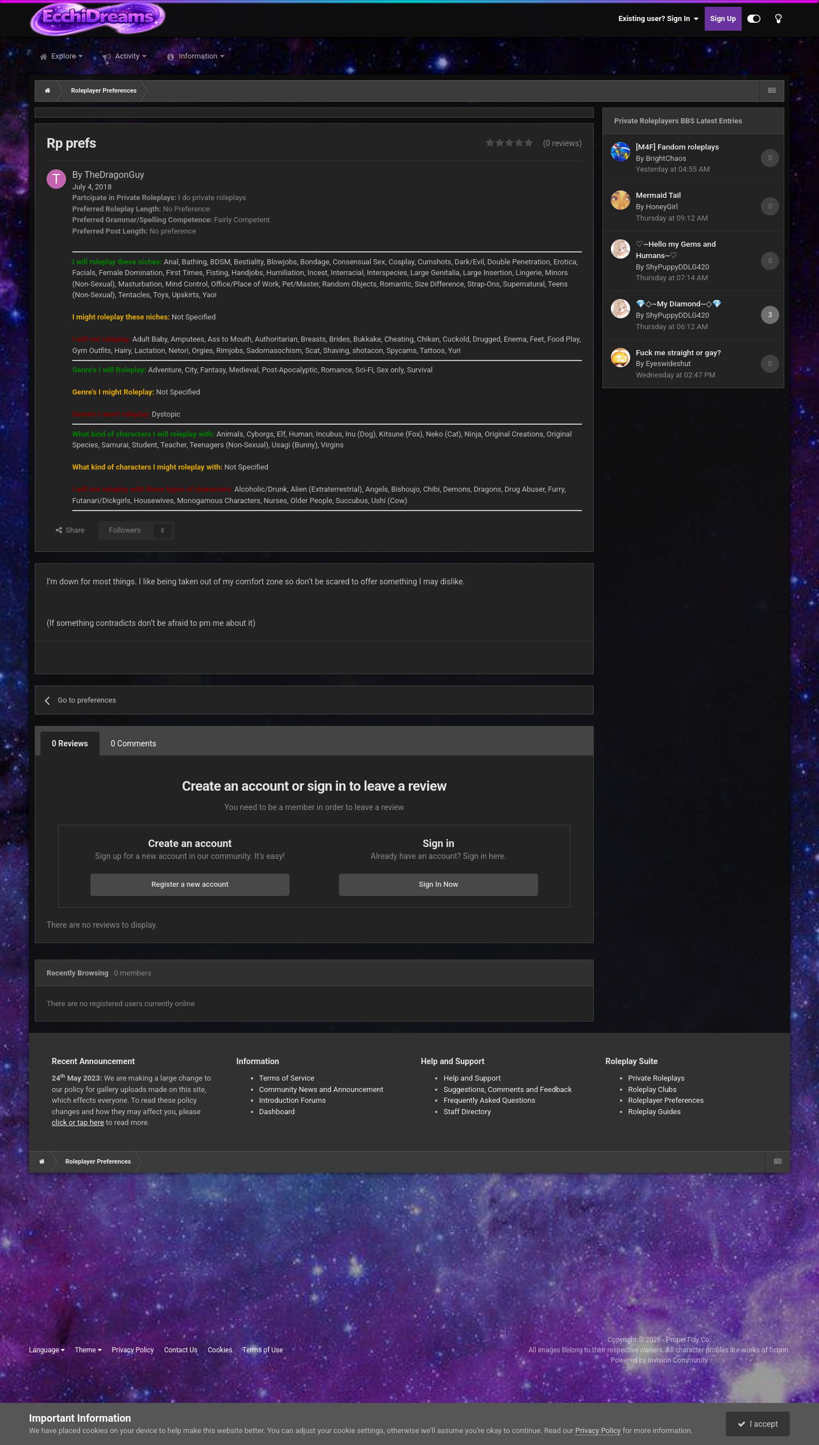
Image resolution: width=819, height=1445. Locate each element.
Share (70, 530)
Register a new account (190, 884)
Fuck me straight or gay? (678, 352)
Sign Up (723, 18)
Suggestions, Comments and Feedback (508, 1089)
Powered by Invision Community (659, 1360)
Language (47, 1350)
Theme (88, 1350)
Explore (63, 56)
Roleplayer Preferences (666, 1100)
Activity (127, 56)
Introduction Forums (292, 1100)
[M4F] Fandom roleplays (677, 146)
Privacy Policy (133, 1350)
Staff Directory (467, 1111)
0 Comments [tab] (133, 743)
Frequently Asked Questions (489, 1100)
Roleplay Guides (654, 1111)
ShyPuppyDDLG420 (677, 267)
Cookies (220, 1350)
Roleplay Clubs (652, 1089)
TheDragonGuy (114, 174)
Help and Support (472, 1078)
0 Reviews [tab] (70, 743)
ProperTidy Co (687, 1340)
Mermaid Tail (658, 195)
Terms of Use (262, 1350)
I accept (757, 1424)
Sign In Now (438, 884)
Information (198, 56)
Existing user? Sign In (659, 19)
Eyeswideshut (668, 363)
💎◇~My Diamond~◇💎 (679, 303)
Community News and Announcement (321, 1089)
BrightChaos (666, 158)
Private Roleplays (656, 1078)
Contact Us (180, 1350)
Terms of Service (287, 1078)
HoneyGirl (661, 206)
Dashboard (277, 1111)
